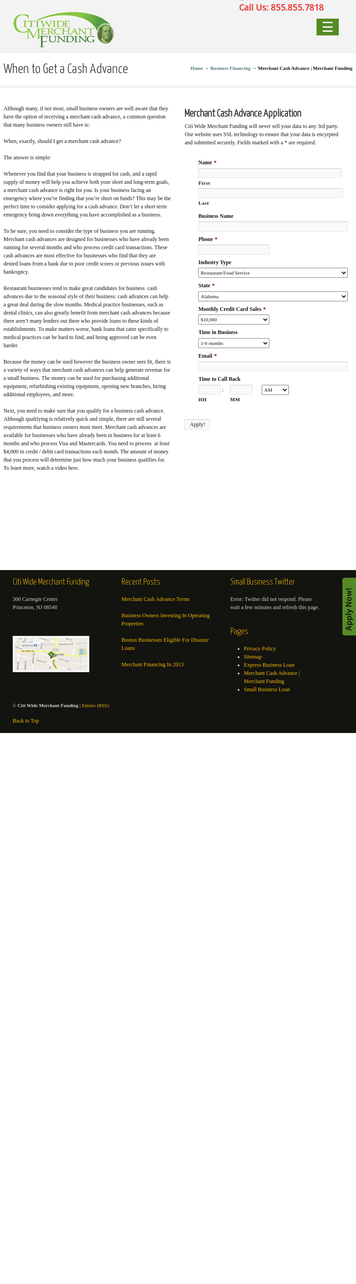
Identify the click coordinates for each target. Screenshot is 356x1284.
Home (196, 68)
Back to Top (26, 721)
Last (203, 203)
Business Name (215, 216)
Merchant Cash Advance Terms (156, 599)
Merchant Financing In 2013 (153, 664)
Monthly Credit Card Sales (232, 309)
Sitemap (253, 657)
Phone (207, 239)
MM (235, 399)
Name (207, 162)
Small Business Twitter (262, 582)
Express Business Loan (269, 665)
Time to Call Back (219, 379)
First (204, 183)
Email (207, 356)
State (206, 285)
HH (202, 399)
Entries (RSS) (95, 705)
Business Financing (230, 68)
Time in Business (217, 332)
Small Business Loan (267, 689)
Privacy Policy (260, 648)
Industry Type (214, 262)
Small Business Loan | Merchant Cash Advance (64, 29)
